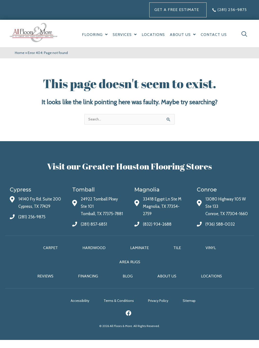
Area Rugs (129, 269)
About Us (166, 284)
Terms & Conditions (119, 308)
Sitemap (192, 308)
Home (20, 53)
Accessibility (78, 308)
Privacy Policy (160, 308)
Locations (211, 284)
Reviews (45, 284)
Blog (128, 284)
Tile (177, 255)
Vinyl (211, 255)
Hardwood (94, 255)
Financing (88, 284)
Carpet (50, 255)
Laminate (139, 255)
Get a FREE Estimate (176, 9)
